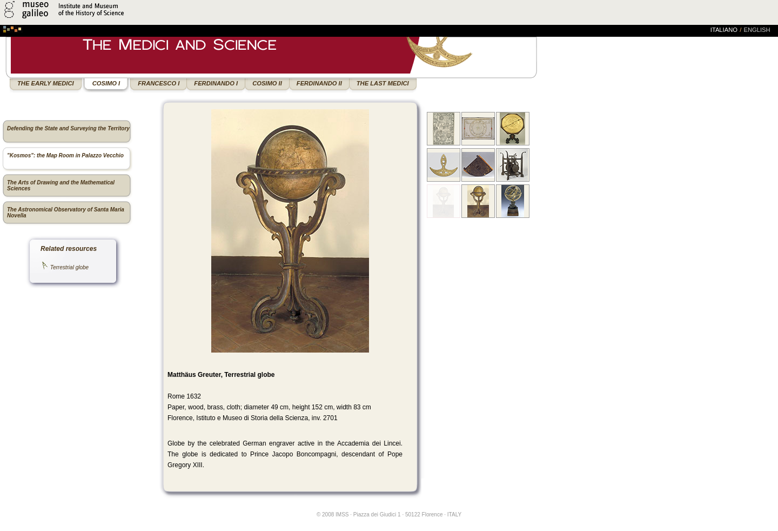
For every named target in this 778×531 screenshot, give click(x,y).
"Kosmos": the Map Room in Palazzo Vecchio (65, 155)
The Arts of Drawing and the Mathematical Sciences (61, 185)
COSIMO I (106, 83)
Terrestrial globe (69, 267)
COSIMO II (267, 83)
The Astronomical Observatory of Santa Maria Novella (65, 212)
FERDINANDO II (319, 83)
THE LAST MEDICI (383, 83)
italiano (723, 29)
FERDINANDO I (216, 83)
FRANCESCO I (158, 83)
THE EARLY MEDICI (45, 83)
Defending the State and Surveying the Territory (68, 128)
